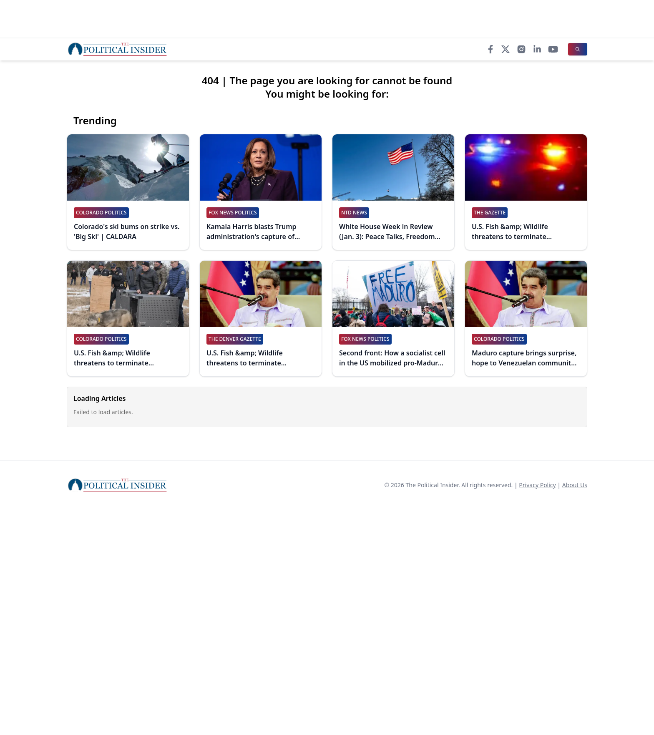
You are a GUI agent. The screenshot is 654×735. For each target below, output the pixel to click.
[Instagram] (521, 49)
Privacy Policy (537, 485)
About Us (574, 485)
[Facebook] (490, 49)
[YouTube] (553, 49)
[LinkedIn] (537, 49)
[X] (505, 49)
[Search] (577, 49)
